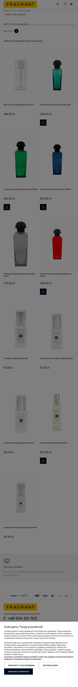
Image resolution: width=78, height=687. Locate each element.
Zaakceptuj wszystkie (18, 672)
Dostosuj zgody (50, 665)
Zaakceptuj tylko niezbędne (21, 665)
